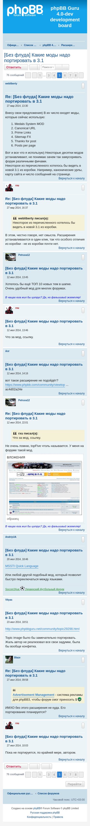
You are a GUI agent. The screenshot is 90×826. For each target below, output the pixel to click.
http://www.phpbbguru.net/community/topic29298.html (42, 629)
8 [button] (76, 75)
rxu (17, 185)
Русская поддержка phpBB (45, 812)
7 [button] (70, 75)
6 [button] (65, 75)
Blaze (17, 657)
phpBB (37, 808)
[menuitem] (84, 38)
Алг (7, 351)
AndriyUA (10, 537)
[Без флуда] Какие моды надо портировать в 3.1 (37, 57)
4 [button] (54, 75)
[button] (28, 75)
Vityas (8, 599)
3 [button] (48, 75)
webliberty (11, 83)
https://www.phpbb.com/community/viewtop (35, 385)
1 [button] (40, 75)
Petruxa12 (24, 255)
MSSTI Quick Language (21, 566)
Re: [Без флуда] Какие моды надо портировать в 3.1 (39, 99)
